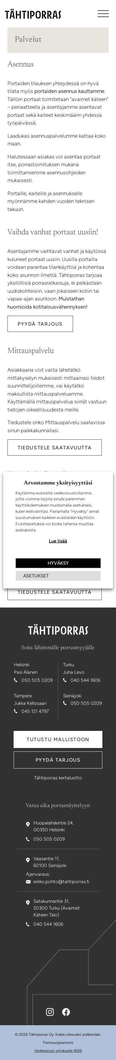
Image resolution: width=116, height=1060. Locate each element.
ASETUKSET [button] (36, 576)
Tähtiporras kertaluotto (58, 778)
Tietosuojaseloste (58, 1042)
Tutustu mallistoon (58, 739)
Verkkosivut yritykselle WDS (58, 1051)
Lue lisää (58, 541)
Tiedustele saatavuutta (55, 448)
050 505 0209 (37, 680)
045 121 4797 (35, 711)
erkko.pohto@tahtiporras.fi (61, 881)
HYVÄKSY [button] (58, 563)
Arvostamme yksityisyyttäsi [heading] (58, 483)
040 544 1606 (85, 680)
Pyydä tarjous (40, 324)
